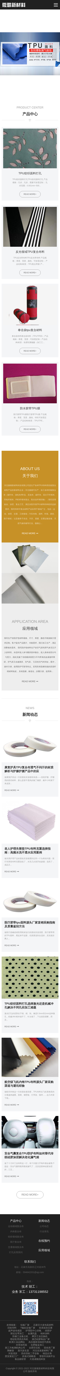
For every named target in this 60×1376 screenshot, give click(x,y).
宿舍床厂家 (49, 1347)
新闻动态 (44, 1220)
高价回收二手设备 (30, 1353)
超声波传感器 (15, 1330)
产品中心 (16, 1220)
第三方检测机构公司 (15, 1347)
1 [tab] (28, 95)
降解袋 (10, 1350)
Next (54, 53)
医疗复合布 (15, 1242)
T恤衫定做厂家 (27, 1327)
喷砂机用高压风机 (19, 1339)
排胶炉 (48, 1330)
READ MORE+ (29, 1194)
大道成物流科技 (37, 1359)
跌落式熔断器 (29, 1356)
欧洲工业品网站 (17, 1342)
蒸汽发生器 (23, 1350)
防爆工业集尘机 (20, 1336)
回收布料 (12, 1327)
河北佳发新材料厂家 (43, 1350)
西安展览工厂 (11, 1356)
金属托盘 (32, 1333)
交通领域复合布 (16, 1247)
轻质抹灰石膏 (45, 1327)
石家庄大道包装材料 (43, 1325)
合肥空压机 (34, 1347)
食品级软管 (20, 1359)
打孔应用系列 (16, 1252)
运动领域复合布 (16, 1226)
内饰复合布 (15, 1231)
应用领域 (44, 1250)
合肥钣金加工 (37, 1345)
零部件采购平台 (47, 1356)
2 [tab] (32, 95)
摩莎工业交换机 (40, 1336)
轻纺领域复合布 (16, 1236)
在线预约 (44, 1240)
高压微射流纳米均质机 (39, 1342)
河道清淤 (12, 1353)
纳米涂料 (44, 1333)
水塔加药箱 (21, 1345)
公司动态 (44, 1226)
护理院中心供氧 (33, 1330)
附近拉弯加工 (17, 1333)
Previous (5, 53)
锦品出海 (47, 1353)
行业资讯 (44, 1231)
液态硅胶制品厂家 (41, 1339)
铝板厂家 (24, 1325)
